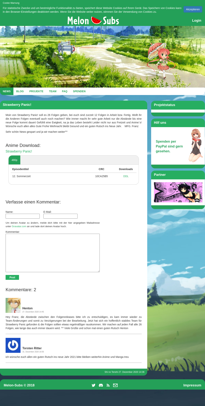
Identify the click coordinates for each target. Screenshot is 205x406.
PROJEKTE (36, 91)
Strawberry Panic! (19, 151)
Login (196, 20)
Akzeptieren (193, 9)
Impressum (192, 385)
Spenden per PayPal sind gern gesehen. (169, 146)
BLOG (20, 91)
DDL (126, 176)
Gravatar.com (19, 226)
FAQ (64, 91)
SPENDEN (79, 91)
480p (14, 159)
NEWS (7, 91)
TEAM (52, 91)
